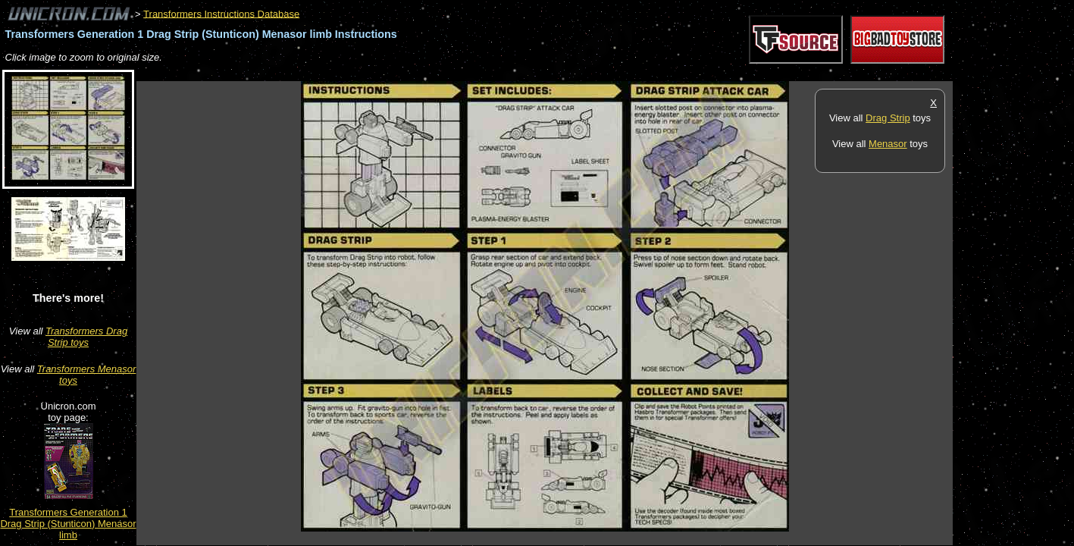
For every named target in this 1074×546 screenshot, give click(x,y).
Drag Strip (888, 118)
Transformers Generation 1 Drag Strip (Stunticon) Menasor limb (68, 524)
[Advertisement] (412, 73)
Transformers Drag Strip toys (86, 336)
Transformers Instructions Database (221, 13)
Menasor (888, 143)
